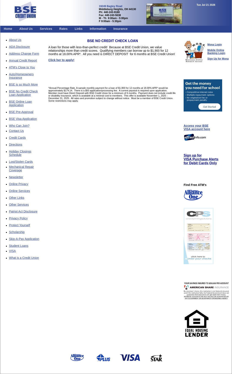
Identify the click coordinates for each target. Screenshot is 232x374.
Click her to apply (60, 60)
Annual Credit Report (23, 60)
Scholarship (17, 232)
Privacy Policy (18, 218)
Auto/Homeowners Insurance (21, 75)
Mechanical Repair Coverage (21, 168)
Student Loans (18, 245)
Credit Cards (17, 137)
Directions (15, 144)
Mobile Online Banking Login (216, 52)
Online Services (19, 191)
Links (79, 28)
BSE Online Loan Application (20, 103)
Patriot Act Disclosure (23, 211)
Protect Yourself (19, 225)
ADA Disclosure (19, 46)
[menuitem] (8, 29)
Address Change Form (24, 53)
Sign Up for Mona (218, 58)
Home (8, 28)
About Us (26, 28)
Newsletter (16, 177)
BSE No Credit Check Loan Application (23, 93)
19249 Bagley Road (110, 6)
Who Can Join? (19, 125)
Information (98, 28)
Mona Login (214, 44)
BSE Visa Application (23, 119)
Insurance (120, 28)
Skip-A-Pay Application (24, 239)
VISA (12, 251)
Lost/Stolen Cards (21, 161)
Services (46, 28)
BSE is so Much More (23, 84)
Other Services (19, 204)
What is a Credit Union (24, 257)
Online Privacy (18, 184)
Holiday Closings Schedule (20, 153)
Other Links (16, 197)
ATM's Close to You (22, 67)
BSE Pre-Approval (21, 112)
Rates (63, 28)
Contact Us (16, 131)
